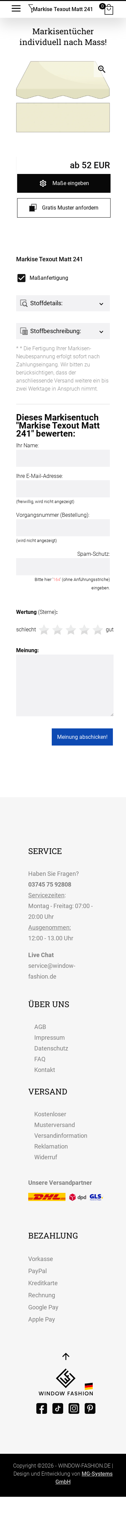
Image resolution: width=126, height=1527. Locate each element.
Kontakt (44, 1069)
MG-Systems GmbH (84, 1478)
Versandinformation (60, 1135)
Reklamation (51, 1146)
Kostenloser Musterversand (54, 1119)
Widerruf (45, 1157)
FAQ (39, 1059)
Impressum (49, 1037)
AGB (40, 1026)
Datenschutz (51, 1048)
